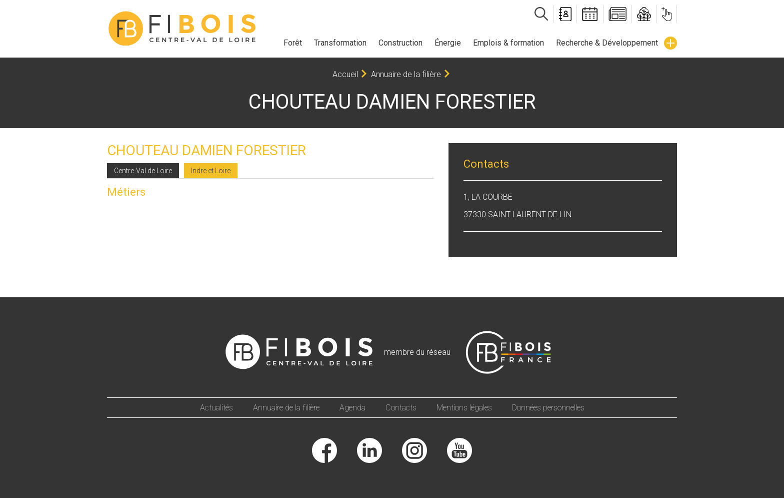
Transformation (340, 43)
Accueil (345, 74)
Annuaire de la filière (406, 74)
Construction (400, 43)
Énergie (447, 43)
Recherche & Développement (607, 43)
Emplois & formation (508, 43)
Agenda (353, 407)
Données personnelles (548, 407)
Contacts (401, 407)
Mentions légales (464, 407)
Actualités (216, 407)
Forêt (293, 43)
